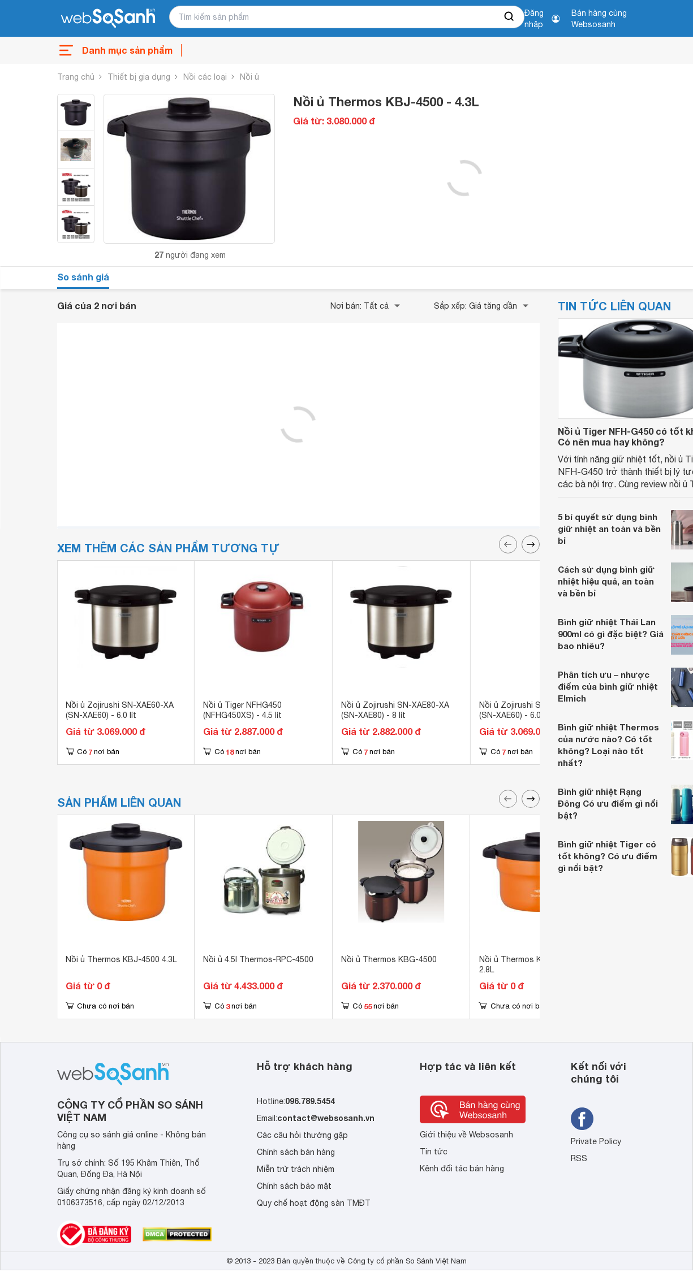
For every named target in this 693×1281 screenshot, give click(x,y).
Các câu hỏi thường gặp (302, 1135)
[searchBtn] (510, 17)
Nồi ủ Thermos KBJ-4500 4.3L (121, 959)
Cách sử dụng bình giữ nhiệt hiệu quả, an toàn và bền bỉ (606, 581)
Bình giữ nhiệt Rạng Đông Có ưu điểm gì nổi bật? (608, 803)
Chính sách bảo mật (294, 1186)
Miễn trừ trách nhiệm (295, 1169)
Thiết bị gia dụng (138, 76)
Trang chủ (75, 76)
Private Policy (596, 1141)
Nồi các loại (205, 76)
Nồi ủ (249, 76)
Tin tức (433, 1151)
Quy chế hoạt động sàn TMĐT (314, 1203)
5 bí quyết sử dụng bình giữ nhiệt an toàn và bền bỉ (609, 529)
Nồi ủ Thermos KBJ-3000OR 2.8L (531, 964)
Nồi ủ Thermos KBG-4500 (389, 959)
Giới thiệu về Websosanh (466, 1134)
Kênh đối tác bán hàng (462, 1168)
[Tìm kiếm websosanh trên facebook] (582, 1118)
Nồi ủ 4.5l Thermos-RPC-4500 (258, 959)
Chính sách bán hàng (296, 1152)
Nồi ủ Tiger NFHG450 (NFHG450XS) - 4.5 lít (242, 710)
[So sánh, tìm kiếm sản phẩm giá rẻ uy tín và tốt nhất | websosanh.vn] (108, 18)
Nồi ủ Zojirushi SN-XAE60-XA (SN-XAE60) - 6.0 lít (120, 710)
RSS (579, 1158)
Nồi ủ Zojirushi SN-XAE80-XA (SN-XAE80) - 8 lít (395, 710)
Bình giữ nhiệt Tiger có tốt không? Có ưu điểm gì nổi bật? (607, 856)
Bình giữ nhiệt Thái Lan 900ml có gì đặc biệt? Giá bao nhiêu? (611, 634)
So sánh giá (83, 276)
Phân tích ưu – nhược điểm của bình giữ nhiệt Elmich (608, 686)
